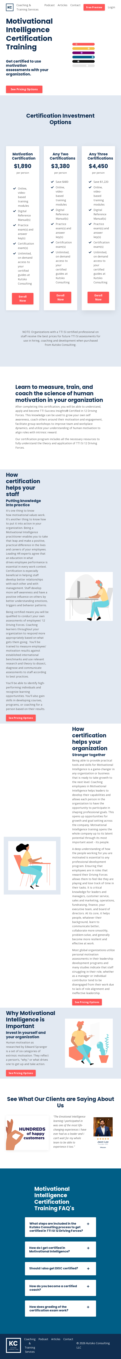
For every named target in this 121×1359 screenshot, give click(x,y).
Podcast (49, 5)
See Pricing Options (24, 89)
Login (111, 7)
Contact (75, 5)
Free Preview (94, 7)
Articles (62, 5)
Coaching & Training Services (27, 7)
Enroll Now (23, 299)
